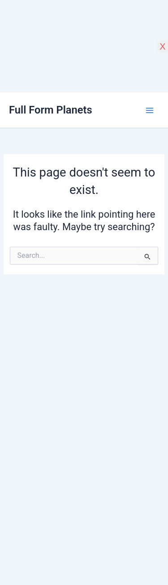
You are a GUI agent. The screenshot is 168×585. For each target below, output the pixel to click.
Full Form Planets (50, 110)
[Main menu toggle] (149, 110)
